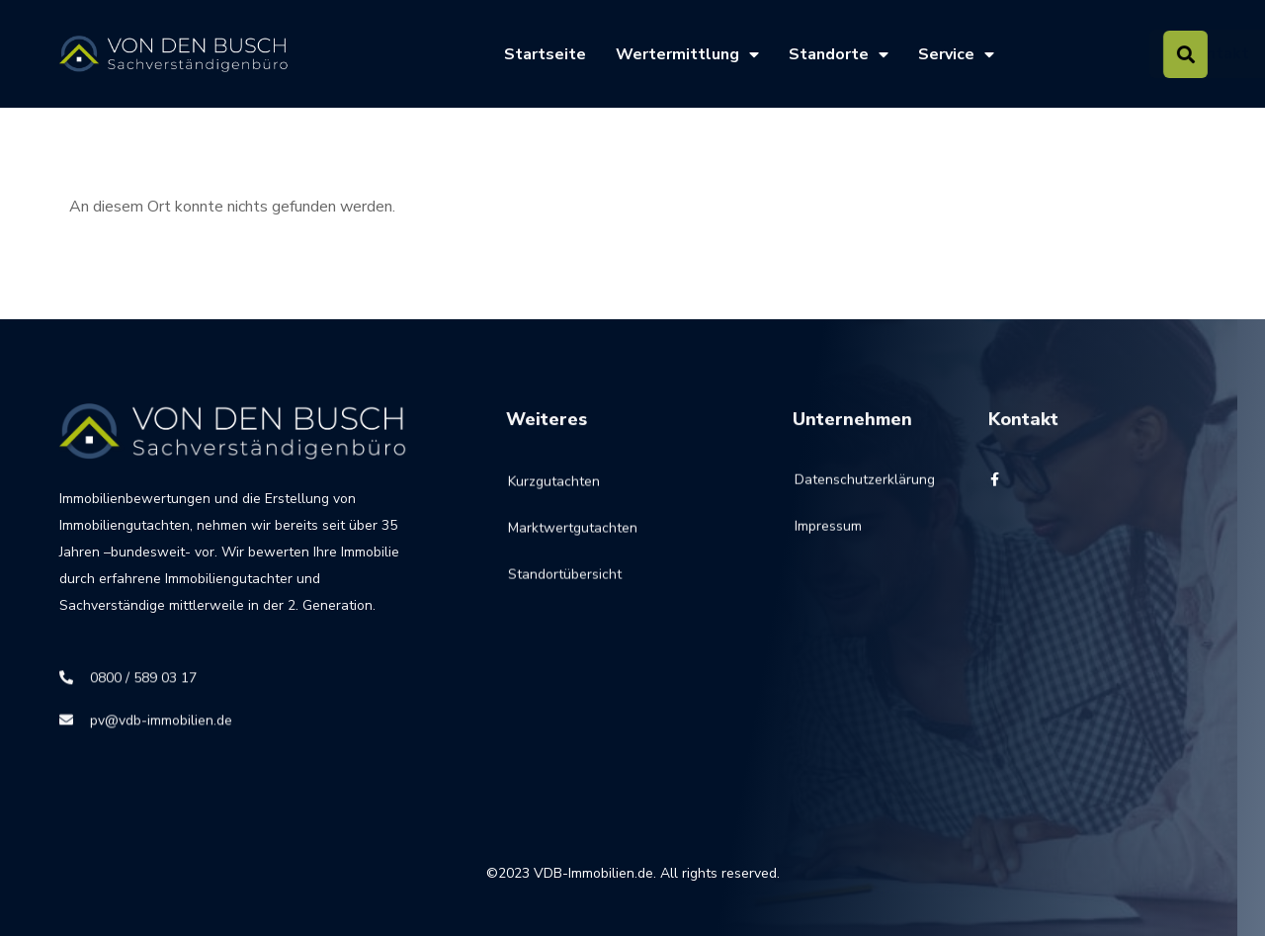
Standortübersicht (565, 587)
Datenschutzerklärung (841, 488)
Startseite (545, 54)
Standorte (838, 54)
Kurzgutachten (554, 494)
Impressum (828, 535)
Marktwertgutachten (572, 541)
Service (956, 54)
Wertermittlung (687, 54)
